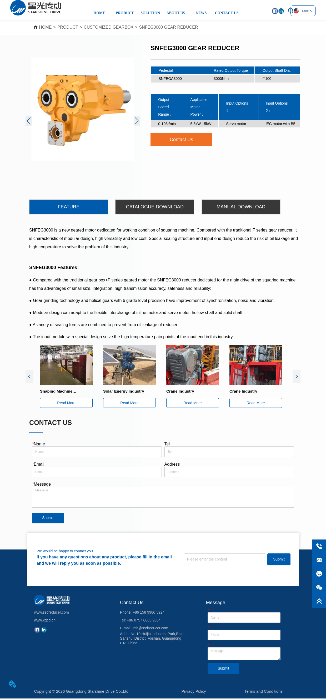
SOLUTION (150, 13)
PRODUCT (125, 13)
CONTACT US (227, 13)
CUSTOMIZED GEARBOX (108, 27)
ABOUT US (175, 13)
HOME (99, 13)
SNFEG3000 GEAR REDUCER (168, 27)
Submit (48, 518)
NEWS (201, 13)
